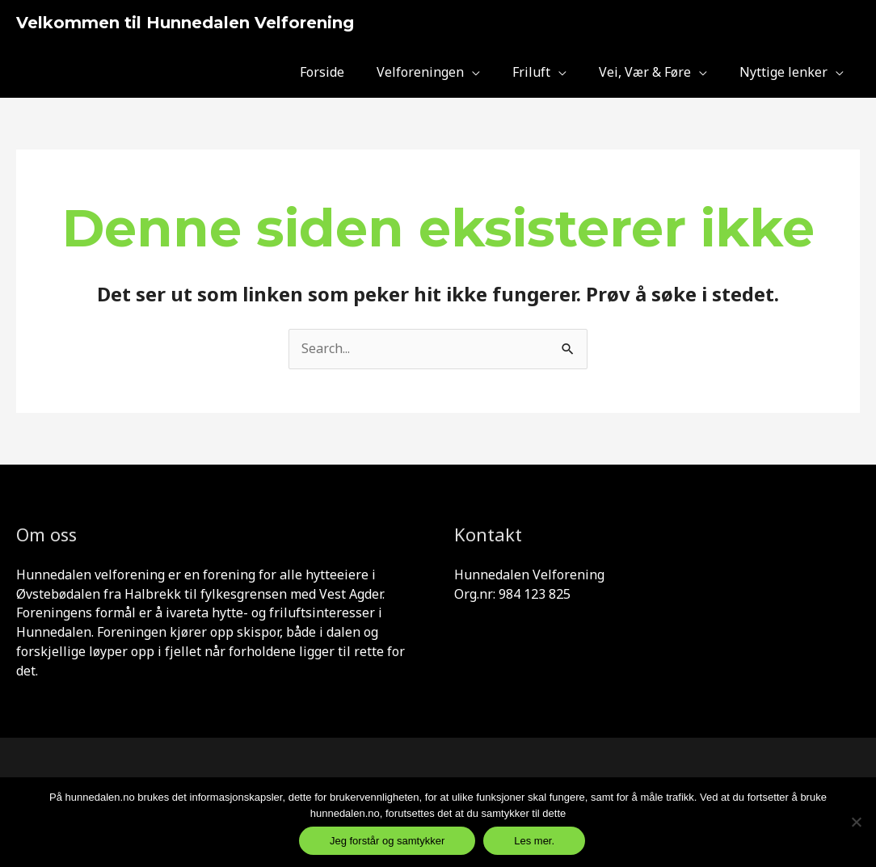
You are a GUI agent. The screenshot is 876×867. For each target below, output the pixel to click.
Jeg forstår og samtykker (387, 841)
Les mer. (534, 841)
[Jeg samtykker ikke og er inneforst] (856, 822)
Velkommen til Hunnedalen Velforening (185, 22)
